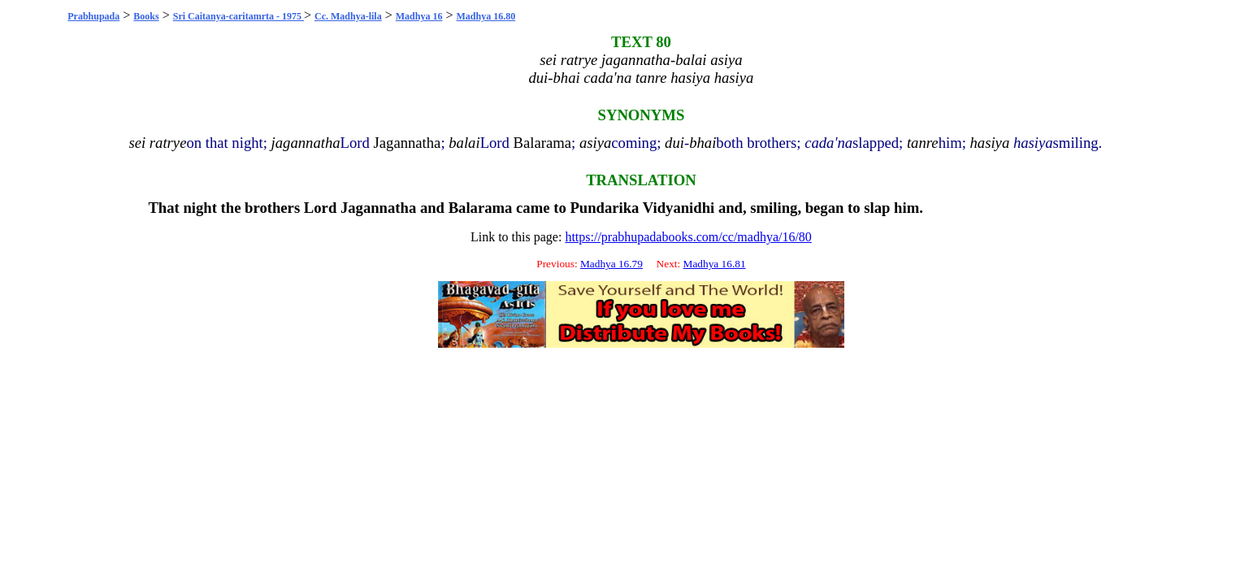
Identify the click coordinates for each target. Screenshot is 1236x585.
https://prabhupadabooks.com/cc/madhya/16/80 (688, 237)
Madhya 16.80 (485, 16)
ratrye (168, 142)
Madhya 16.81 (714, 264)
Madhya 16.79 (611, 264)
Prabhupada (93, 16)
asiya (595, 142)
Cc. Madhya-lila (348, 16)
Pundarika (604, 207)
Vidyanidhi (679, 207)
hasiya (990, 142)
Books (145, 16)
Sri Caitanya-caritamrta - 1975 (238, 16)
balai (464, 142)
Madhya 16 (419, 16)
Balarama (542, 142)
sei (136, 142)
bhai (702, 142)
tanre (923, 142)
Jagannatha (407, 142)
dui (674, 142)
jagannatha (305, 142)
